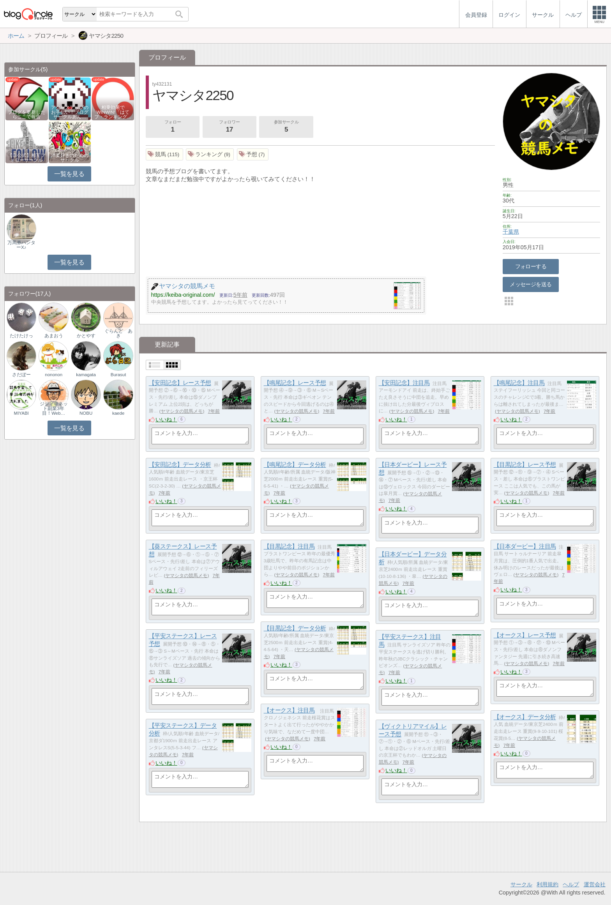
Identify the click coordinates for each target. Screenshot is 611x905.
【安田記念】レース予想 (180, 383)
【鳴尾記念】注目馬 (519, 383)
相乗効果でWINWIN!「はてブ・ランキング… (113, 112)
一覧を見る (69, 174)
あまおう (53, 335)
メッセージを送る (530, 284)
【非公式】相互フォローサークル (26, 157)
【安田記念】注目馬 (404, 383)
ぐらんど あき (118, 333)
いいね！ (166, 419)
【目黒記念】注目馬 (289, 546)
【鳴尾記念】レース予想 (295, 383)
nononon (53, 374)
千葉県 (511, 232)
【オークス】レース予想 (525, 635)
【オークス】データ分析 (525, 717)
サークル (521, 884)
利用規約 (547, 884)
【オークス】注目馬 (289, 710)
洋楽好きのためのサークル (69, 157)
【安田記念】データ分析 (180, 464)
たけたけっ (21, 335)
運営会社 (595, 884)
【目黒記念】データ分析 (295, 628)
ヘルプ (571, 884)
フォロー (173, 127)
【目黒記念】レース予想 (525, 464)
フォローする (531, 266)
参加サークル (286, 127)
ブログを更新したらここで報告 (26, 114)
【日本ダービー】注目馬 (525, 546)
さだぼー (21, 374)
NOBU (85, 413)
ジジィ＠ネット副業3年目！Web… (54, 408)
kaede (118, 413)
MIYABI (21, 413)
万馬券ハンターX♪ (21, 245)
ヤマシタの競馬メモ (182, 411)
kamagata (86, 374)
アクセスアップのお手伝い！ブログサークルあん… (69, 112)
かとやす (86, 335)
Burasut (118, 374)
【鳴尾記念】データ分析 (295, 464)
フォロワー (229, 127)
